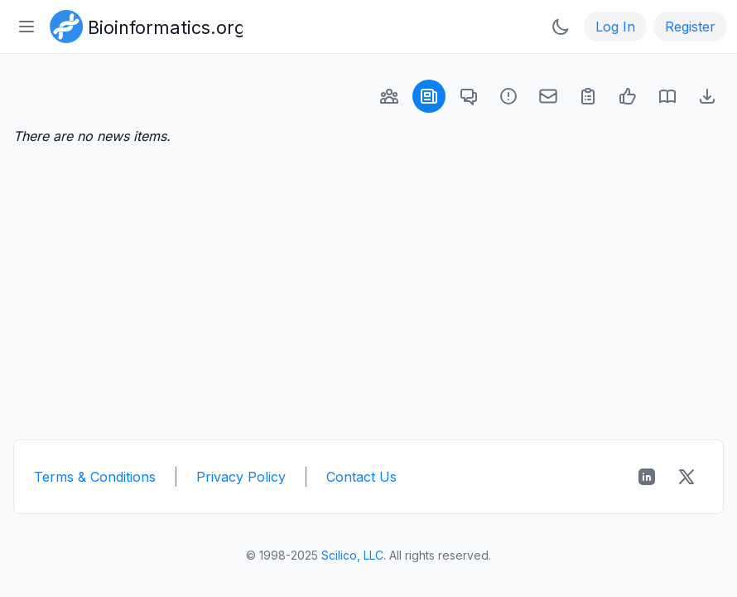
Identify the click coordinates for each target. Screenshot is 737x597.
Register (690, 26)
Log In (615, 26)
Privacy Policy (241, 476)
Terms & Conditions (95, 476)
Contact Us (361, 476)
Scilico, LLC (352, 555)
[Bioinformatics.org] (143, 25)
